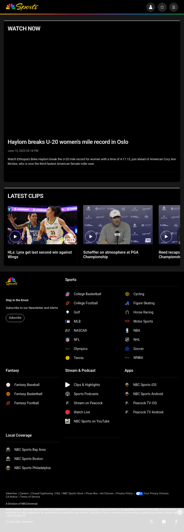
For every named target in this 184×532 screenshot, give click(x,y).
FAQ (57, 493)
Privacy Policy (124, 493)
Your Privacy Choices (156, 493)
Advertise (11, 493)
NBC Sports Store (73, 493)
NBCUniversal (29, 503)
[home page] (22, 7)
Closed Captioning (42, 493)
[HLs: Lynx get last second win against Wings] (42, 224)
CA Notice (12, 496)
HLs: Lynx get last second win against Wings (40, 254)
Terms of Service (30, 496)
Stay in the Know (17, 300)
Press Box (92, 493)
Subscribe (15, 317)
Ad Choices (107, 493)
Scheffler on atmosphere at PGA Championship (110, 254)
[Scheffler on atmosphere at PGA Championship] (118, 224)
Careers (24, 493)
